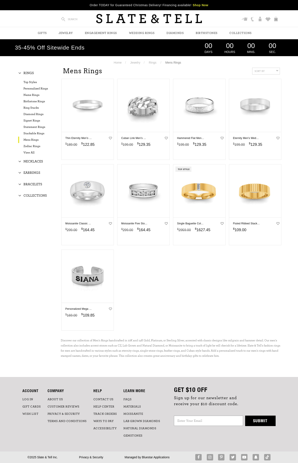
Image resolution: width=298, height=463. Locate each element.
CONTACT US (103, 399)
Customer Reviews (64, 406)
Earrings (31, 172)
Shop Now (200, 5)
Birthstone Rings (34, 101)
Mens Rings (31, 139)
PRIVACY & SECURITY (64, 413)
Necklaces (33, 161)
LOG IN (27, 399)
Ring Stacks (31, 107)
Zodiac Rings (31, 146)
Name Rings (31, 94)
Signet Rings (31, 120)
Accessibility (105, 428)
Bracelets (32, 184)
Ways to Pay (103, 421)
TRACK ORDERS (105, 413)
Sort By (266, 71)
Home (118, 62)
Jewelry (66, 33)
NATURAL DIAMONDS (139, 428)
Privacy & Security (91, 457)
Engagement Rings (101, 33)
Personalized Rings (35, 88)
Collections (240, 33)
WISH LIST (30, 413)
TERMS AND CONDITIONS (67, 421)
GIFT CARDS (31, 406)
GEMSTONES (133, 435)
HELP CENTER (103, 406)
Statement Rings (34, 127)
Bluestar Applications (155, 457)
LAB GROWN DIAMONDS (141, 421)
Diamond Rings (33, 114)
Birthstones (207, 33)
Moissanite (133, 413)
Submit (260, 420)
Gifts (42, 33)
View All (29, 152)
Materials (132, 406)
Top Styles (30, 82)
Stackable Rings (33, 133)
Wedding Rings (142, 33)
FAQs (127, 399)
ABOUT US (55, 399)
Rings (152, 62)
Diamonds (175, 33)
